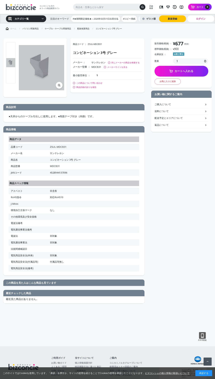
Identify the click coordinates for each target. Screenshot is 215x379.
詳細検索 (151, 7)
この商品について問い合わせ (89, 83)
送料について (162, 111)
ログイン (200, 18)
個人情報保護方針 (83, 362)
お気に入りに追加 (168, 81)
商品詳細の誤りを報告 (86, 87)
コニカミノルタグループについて (126, 362)
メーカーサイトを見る (117, 67)
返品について (162, 124)
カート (203, 7)
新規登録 (172, 18)
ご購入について (163, 104)
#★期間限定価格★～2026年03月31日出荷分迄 (95, 18)
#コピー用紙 (129, 18)
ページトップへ (208, 362)
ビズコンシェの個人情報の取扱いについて (167, 373)
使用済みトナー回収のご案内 (124, 366)
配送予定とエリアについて (169, 118)
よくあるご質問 (59, 366)
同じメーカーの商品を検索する (125, 62)
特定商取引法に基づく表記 (88, 366)
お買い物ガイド (59, 362)
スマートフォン (202, 336)
